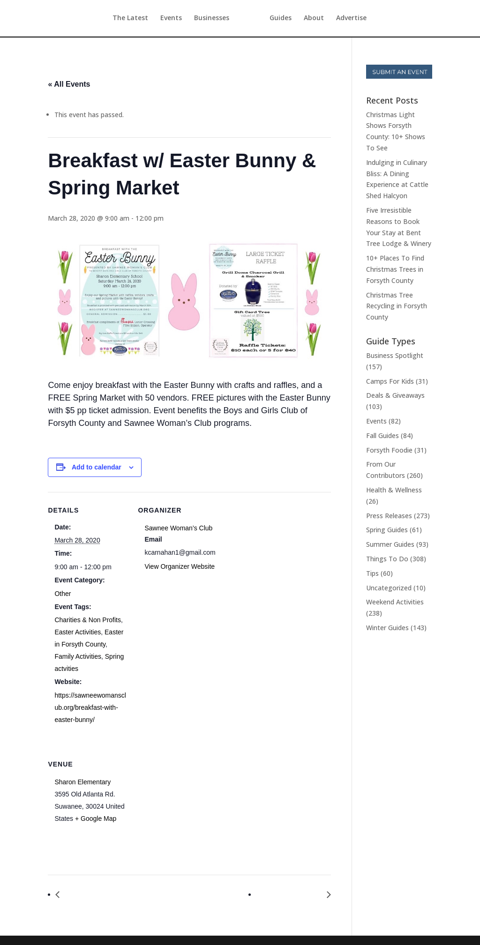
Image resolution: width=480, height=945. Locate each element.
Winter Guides (387, 627)
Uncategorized (389, 587)
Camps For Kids (390, 381)
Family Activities (77, 656)
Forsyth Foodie (389, 450)
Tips (372, 573)
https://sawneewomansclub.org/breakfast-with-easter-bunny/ (90, 707)
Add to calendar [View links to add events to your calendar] (96, 467)
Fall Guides (382, 435)
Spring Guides (387, 529)
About (331, 19)
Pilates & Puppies (291, 895)
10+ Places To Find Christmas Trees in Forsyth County (395, 269)
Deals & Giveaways (395, 395)
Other (62, 593)
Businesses (194, 19)
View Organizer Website (179, 566)
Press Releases (389, 515)
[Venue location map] (187, 810)
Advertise (368, 19)
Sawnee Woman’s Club (178, 528)
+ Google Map (95, 818)
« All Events (69, 84)
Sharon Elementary (82, 782)
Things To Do (387, 558)
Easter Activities (77, 632)
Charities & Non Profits (87, 620)
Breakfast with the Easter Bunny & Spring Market (146, 895)
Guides (298, 19)
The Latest (113, 19)
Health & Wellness (394, 489)
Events (154, 19)
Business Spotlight (394, 355)
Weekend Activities (395, 601)
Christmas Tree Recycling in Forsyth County (396, 306)
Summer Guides (390, 544)
